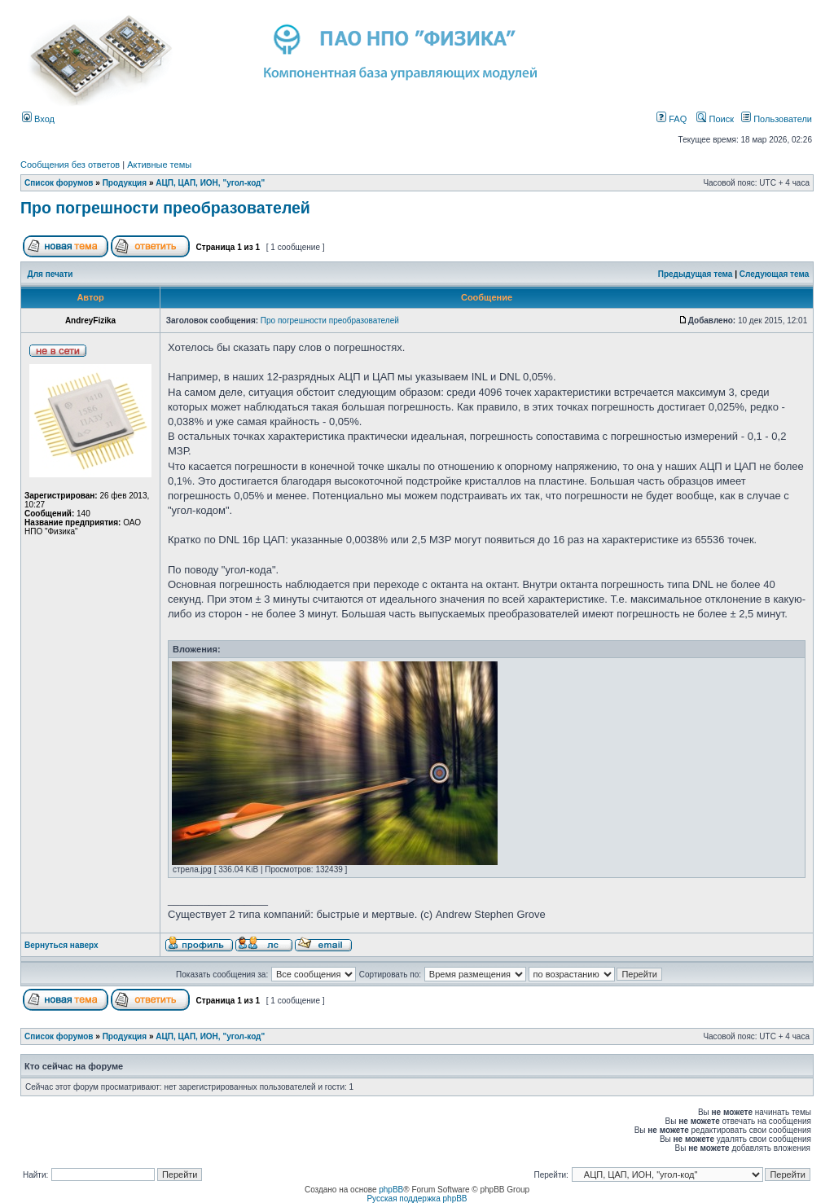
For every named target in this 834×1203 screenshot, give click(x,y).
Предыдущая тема (695, 274)
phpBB (391, 1189)
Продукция (125, 182)
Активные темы (159, 164)
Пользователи (776, 119)
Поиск (715, 119)
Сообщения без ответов (70, 164)
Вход (38, 119)
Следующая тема (774, 274)
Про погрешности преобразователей (165, 208)
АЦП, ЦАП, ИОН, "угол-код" (210, 182)
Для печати (50, 274)
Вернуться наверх (61, 945)
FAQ (671, 119)
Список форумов (59, 182)
